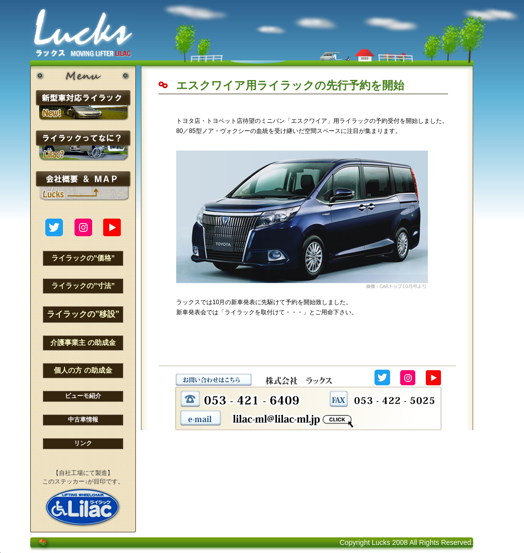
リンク (83, 443)
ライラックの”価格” (83, 258)
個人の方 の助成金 (83, 370)
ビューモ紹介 (83, 395)
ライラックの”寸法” (83, 286)
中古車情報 (83, 419)
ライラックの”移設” (83, 314)
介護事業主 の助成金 (83, 342)
